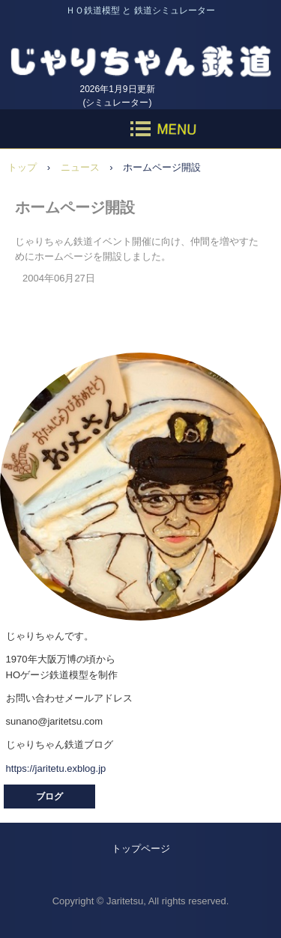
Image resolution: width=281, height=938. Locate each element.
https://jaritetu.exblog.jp (56, 768)
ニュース (80, 167)
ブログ (49, 796)
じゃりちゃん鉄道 (140, 52)
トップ (22, 167)
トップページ (141, 848)
